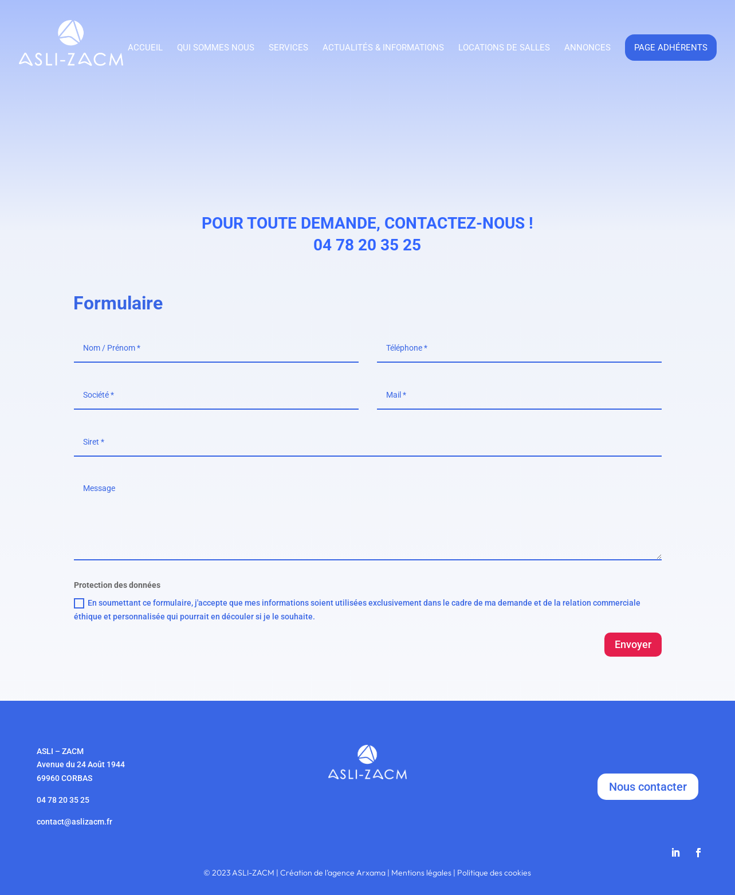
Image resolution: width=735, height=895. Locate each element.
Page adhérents (671, 47)
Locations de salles (504, 48)
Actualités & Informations (383, 48)
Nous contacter (648, 787)
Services (288, 48)
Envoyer (633, 644)
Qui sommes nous (215, 48)
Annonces (587, 48)
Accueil (145, 48)
